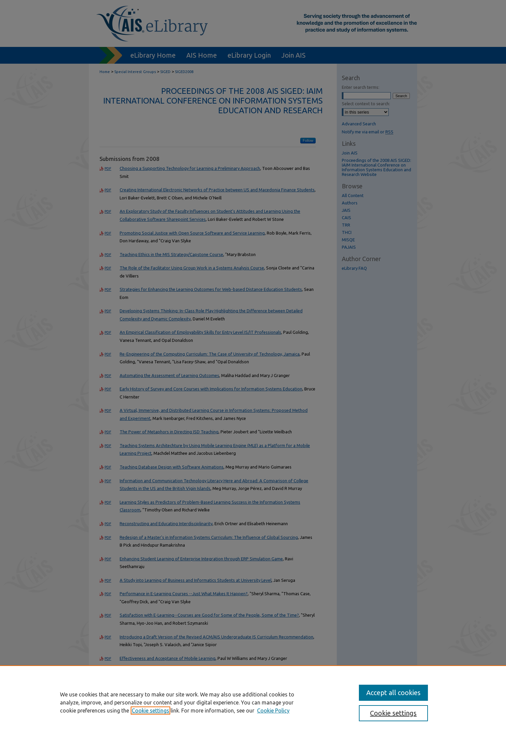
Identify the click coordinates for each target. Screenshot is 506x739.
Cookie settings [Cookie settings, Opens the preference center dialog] (393, 713)
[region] (253, 702)
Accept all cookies (393, 692)
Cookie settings (150, 710)
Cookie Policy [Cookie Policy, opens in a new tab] (273, 710)
